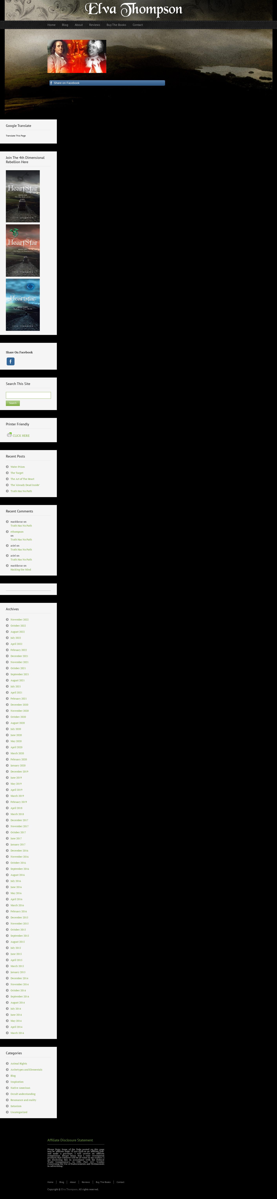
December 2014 (19, 978)
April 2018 (16, 808)
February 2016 (19, 911)
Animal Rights (19, 1063)
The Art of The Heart (22, 479)
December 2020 (19, 704)
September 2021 (20, 674)
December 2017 (19, 820)
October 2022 (18, 625)
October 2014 (18, 990)
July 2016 (16, 881)
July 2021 (16, 686)
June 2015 (16, 954)
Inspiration (17, 1081)
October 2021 (18, 668)
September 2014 (20, 996)
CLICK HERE (18, 436)
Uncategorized (19, 1112)
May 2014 (16, 1021)
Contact (120, 1182)
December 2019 (19, 771)
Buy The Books (103, 1182)
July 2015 (16, 948)
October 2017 (18, 832)
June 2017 (16, 838)
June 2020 (16, 735)
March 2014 (17, 1033)
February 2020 (19, 759)
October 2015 (18, 929)
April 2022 (16, 644)
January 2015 (18, 972)
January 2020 (18, 765)
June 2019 (16, 777)
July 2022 (16, 638)
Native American (20, 1088)
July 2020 (16, 729)
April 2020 (16, 747)
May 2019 (16, 783)
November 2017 (20, 826)
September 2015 (20, 935)
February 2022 (19, 650)
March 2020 (17, 753)
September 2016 (20, 869)
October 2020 (18, 717)
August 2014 (18, 1002)
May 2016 (16, 893)
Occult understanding (23, 1094)
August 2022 (18, 631)
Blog (13, 1075)
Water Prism (18, 467)
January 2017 (18, 844)
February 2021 (19, 698)
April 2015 (16, 960)
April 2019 (16, 789)
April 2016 (16, 899)
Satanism (16, 1106)
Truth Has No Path (21, 491)
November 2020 (20, 710)
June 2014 (16, 1014)
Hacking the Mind (21, 569)
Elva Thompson (69, 1189)
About (73, 1182)
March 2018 (17, 814)
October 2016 (18, 862)
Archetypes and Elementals (26, 1069)
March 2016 (17, 905)
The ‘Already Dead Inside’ (25, 485)
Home (50, 1182)
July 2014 (16, 1008)
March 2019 (17, 796)
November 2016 (20, 856)
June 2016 (16, 887)
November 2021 (20, 662)
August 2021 (18, 680)
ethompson (17, 531)
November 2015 (20, 923)
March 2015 (17, 966)
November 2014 (20, 984)
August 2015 (18, 941)
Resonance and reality (23, 1100)
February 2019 (19, 802)
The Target (17, 473)
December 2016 (19, 850)
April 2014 (16, 1027)
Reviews (86, 1182)
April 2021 (16, 692)
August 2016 (18, 875)
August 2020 (18, 723)
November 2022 (20, 619)
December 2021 (19, 656)
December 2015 (19, 917)
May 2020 (16, 741)
